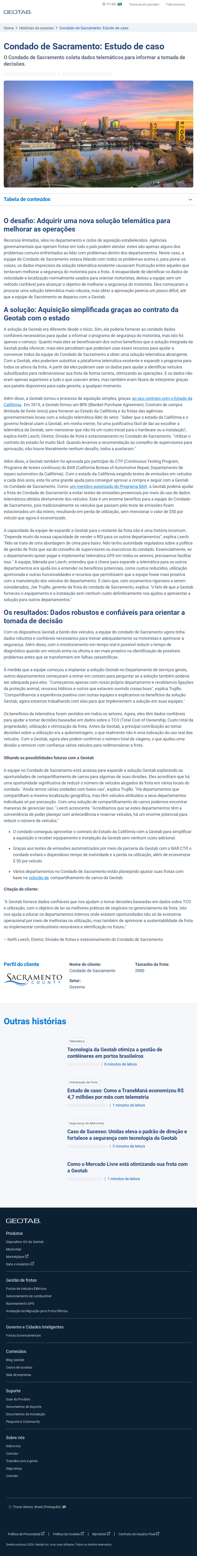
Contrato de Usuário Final (139, 1534)
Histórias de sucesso (36, 28)
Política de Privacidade (26, 1534)
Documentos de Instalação (25, 1414)
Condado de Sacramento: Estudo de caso (93, 28)
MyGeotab (13, 1249)
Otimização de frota (83, 1082)
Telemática (77, 1041)
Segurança (14, 1468)
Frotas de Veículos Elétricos (26, 1288)
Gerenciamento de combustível (28, 1296)
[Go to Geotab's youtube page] (181, 1520)
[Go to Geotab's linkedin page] (167, 1520)
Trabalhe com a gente (22, 1461)
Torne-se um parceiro (144, 4)
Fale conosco (175, 4)
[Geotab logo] (18, 16)
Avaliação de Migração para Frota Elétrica (37, 1311)
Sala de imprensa (18, 1375)
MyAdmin (101, 1534)
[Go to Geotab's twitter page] (153, 1520)
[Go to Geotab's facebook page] (140, 1520)
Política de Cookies (68, 1534)
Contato (12, 1453)
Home (9, 28)
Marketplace (17, 1256)
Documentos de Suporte (23, 1407)
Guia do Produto (18, 1399)
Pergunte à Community (23, 1421)
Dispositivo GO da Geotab (25, 1242)
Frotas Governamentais (23, 1335)
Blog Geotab (15, 1360)
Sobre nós (13, 1446)
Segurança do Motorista (86, 1123)
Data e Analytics (20, 1264)
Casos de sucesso (19, 1367)
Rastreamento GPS (20, 1303)
